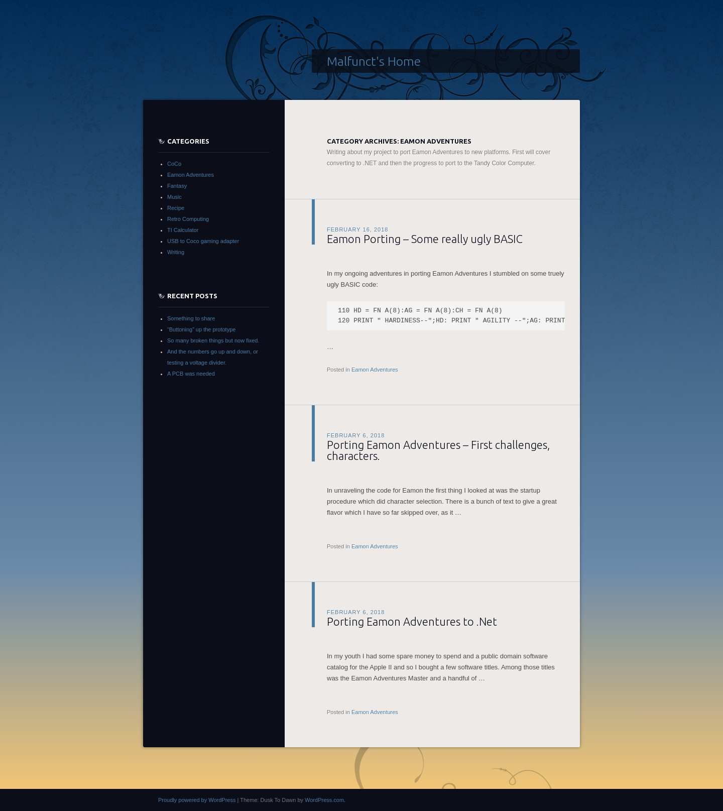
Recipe (175, 208)
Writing (175, 252)
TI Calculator (182, 230)
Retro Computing (188, 219)
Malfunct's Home (374, 61)
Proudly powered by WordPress (196, 800)
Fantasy (177, 186)
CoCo (174, 164)
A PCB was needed (191, 374)
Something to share (191, 318)
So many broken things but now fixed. (213, 340)
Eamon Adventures (374, 370)
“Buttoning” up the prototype (201, 329)
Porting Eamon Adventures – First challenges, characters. (438, 450)
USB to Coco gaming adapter (203, 241)
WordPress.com (324, 800)
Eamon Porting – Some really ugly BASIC (425, 239)
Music (174, 197)
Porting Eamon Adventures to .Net (412, 621)
